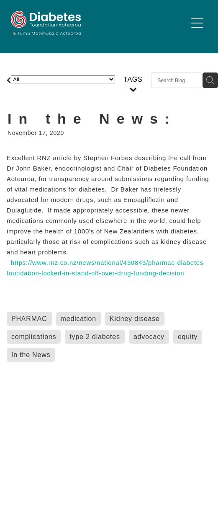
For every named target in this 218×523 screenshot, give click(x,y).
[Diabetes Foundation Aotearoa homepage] (99, 23)
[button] (197, 23)
